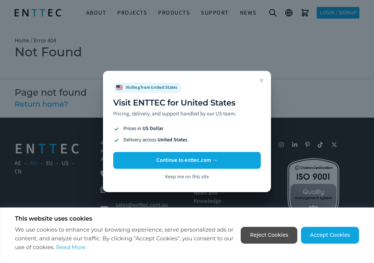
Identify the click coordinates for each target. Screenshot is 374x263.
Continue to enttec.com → (187, 160)
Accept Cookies (330, 235)
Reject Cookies (269, 235)
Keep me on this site (187, 176)
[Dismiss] (261, 80)
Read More (70, 247)
